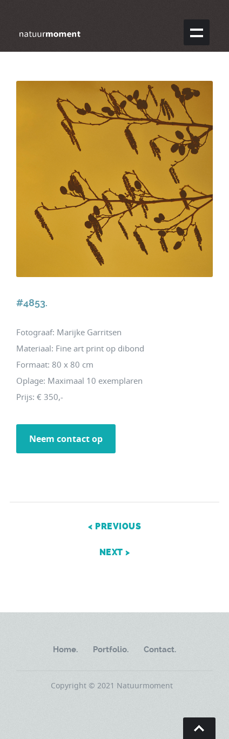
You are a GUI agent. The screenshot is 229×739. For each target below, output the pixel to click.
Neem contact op (66, 439)
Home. (65, 649)
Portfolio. (111, 649)
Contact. (160, 649)
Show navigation (197, 32)
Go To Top (199, 728)
